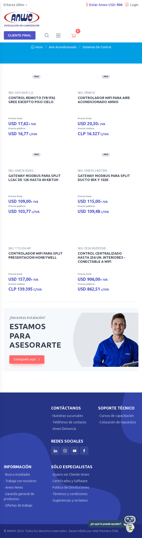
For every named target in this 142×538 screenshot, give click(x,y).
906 (119, 5)
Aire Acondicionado (63, 47)
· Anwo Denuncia (63, 429)
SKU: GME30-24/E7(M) (92, 170)
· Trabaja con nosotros (20, 481)
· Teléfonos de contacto (68, 422)
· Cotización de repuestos (117, 422)
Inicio (37, 47)
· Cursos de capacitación (116, 416)
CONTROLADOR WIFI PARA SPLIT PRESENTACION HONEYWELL (35, 255)
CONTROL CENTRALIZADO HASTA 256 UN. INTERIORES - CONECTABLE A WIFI (101, 257)
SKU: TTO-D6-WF (19, 248)
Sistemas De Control (97, 47)
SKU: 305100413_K (20, 92)
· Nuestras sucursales (67, 416)
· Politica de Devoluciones (70, 487)
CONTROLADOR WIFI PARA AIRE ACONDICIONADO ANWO (104, 100)
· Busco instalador (17, 474)
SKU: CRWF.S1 (86, 92)
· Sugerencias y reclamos (69, 500)
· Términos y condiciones (69, 494)
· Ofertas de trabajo (18, 505)
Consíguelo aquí (26, 359)
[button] (46, 35)
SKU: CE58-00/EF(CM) (92, 248)
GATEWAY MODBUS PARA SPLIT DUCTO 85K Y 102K (104, 178)
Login (131, 5)
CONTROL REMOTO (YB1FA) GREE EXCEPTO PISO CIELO (31, 100)
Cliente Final (19, 35)
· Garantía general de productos (19, 496)
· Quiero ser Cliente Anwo (70, 474)
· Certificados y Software (69, 481)
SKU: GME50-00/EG (21, 170)
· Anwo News (13, 487)
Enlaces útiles (14, 5)
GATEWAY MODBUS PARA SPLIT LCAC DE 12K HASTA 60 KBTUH (34, 178)
